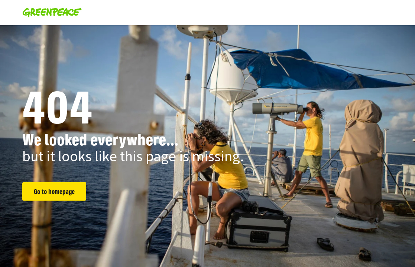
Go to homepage (54, 191)
